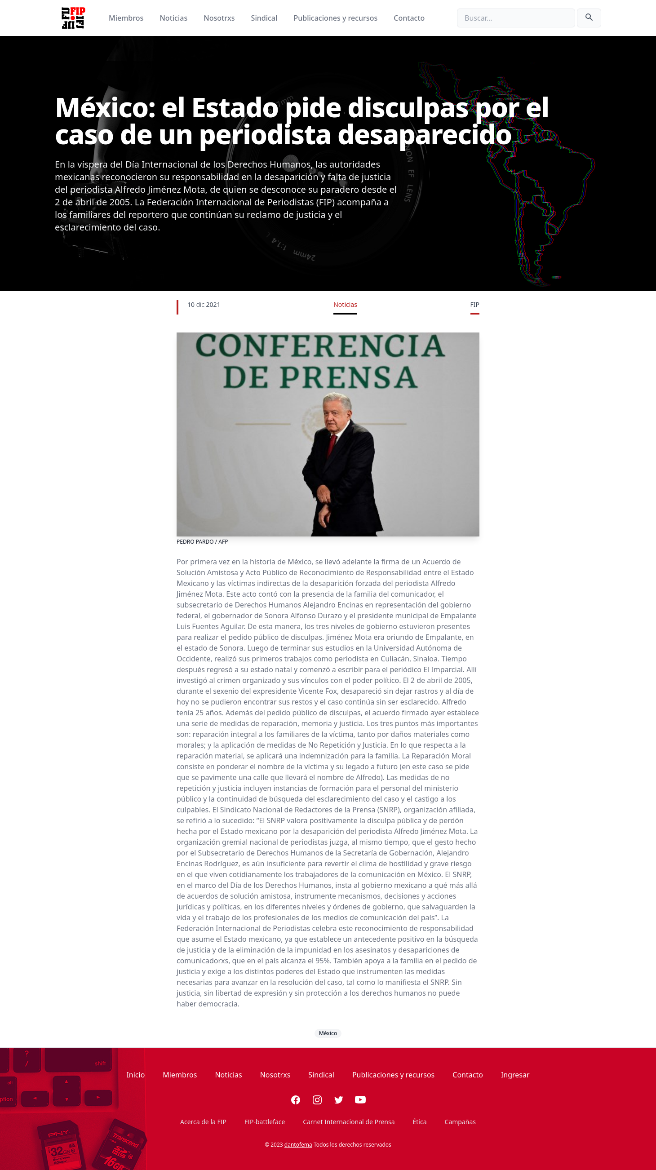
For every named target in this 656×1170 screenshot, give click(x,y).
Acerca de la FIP (203, 1121)
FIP (474, 304)
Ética (420, 1121)
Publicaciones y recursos (337, 18)
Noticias (174, 18)
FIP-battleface (264, 1121)
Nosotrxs (220, 18)
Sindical (265, 18)
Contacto (409, 18)
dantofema (298, 1144)
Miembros (127, 18)
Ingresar (515, 1075)
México (328, 1033)
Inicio (135, 1075)
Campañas (460, 1121)
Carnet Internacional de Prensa (348, 1121)
